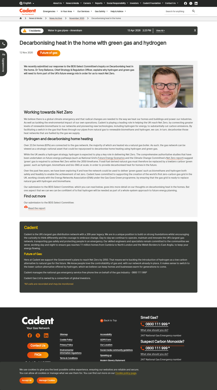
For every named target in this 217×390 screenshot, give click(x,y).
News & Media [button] (72, 3)
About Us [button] (57, 3)
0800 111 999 (156, 320)
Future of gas (48, 49)
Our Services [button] (83, 11)
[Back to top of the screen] (118, 316)
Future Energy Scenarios (111, 153)
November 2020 (76, 33)
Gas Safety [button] (100, 11)
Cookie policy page (125, 373)
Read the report (36, 204)
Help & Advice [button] (117, 11)
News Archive (55, 33)
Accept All (26, 380)
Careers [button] (87, 3)
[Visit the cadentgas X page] (190, 3)
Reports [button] (99, 3)
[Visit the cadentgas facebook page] (185, 3)
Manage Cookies (47, 380)
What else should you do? (154, 326)
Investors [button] (134, 3)
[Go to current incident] (108, 26)
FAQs (37, 351)
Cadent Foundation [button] (152, 3)
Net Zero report (174, 153)
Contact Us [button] (170, 3)
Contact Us (37, 342)
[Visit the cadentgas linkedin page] (196, 3)
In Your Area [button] (66, 11)
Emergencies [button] (49, 11)
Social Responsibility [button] (116, 3)
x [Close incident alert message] (195, 26)
